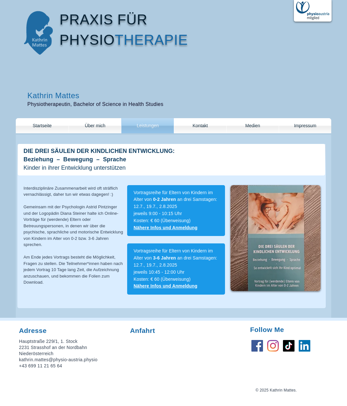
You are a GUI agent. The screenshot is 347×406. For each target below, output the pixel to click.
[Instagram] (273, 346)
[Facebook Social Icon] (257, 346)
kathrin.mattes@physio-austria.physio (58, 359)
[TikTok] (289, 346)
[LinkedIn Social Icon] (304, 346)
